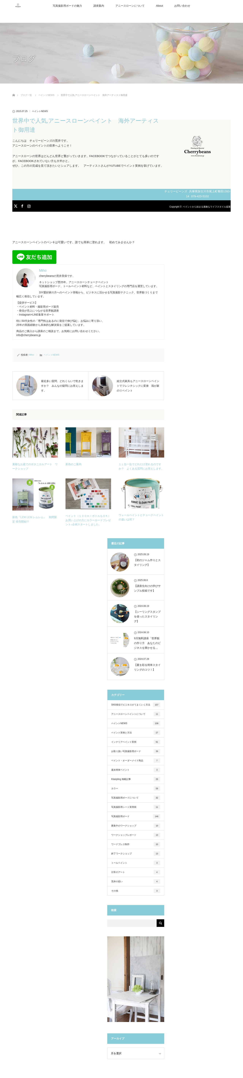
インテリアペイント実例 (135, 742)
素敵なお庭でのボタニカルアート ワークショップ (35, 466)
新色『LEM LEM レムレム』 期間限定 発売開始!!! (34, 519)
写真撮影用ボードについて (135, 797)
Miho (31, 355)
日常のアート (135, 872)
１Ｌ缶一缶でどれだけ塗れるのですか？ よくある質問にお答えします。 (141, 466)
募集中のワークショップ (135, 825)
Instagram (28, 205)
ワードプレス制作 (135, 844)
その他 (135, 891)
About (159, 5)
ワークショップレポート (135, 835)
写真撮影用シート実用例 (135, 807)
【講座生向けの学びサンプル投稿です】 (147, 588)
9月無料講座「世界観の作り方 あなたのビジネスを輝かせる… (147, 643)
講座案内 (98, 5)
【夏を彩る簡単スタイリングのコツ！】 (147, 667)
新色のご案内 (73, 464)
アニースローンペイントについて (135, 714)
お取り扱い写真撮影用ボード (135, 751)
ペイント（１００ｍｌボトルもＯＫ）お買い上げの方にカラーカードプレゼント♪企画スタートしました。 (88, 520)
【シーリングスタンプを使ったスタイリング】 (147, 616)
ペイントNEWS (40, 111)
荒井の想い (135, 881)
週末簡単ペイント (135, 770)
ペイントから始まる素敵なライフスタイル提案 (207, 206)
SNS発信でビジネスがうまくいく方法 (135, 704)
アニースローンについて (130, 5)
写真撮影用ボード (135, 816)
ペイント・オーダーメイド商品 (135, 760)
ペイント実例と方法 (135, 732)
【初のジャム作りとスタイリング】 (147, 562)
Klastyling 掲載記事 (135, 779)
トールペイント (135, 863)
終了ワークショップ (135, 853)
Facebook (22, 205)
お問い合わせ (182, 5)
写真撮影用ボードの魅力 (67, 5)
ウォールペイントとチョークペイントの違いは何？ (141, 517)
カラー (135, 788)
